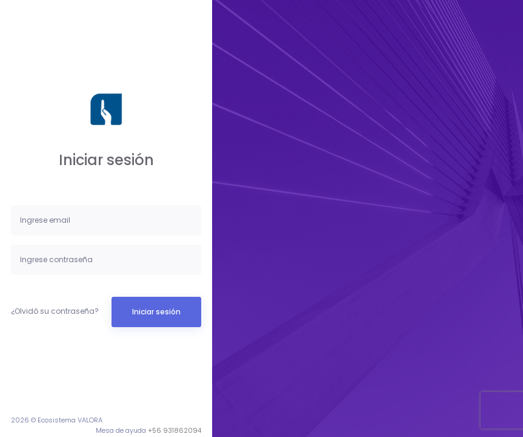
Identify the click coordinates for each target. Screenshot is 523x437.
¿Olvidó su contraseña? (55, 311)
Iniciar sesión (156, 312)
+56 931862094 (174, 430)
